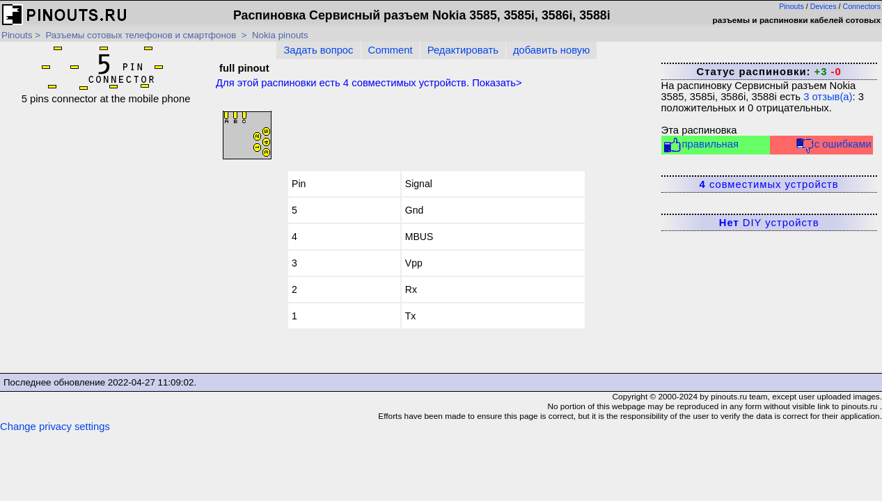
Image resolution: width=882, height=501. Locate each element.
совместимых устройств (769, 184)
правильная (701, 145)
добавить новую (551, 50)
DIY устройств (769, 222)
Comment (390, 50)
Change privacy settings (55, 426)
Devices (823, 6)
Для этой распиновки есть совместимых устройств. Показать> (369, 82)
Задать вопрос (318, 50)
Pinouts (791, 6)
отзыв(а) (827, 96)
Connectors (862, 6)
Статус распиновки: (768, 71)
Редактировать (462, 50)
